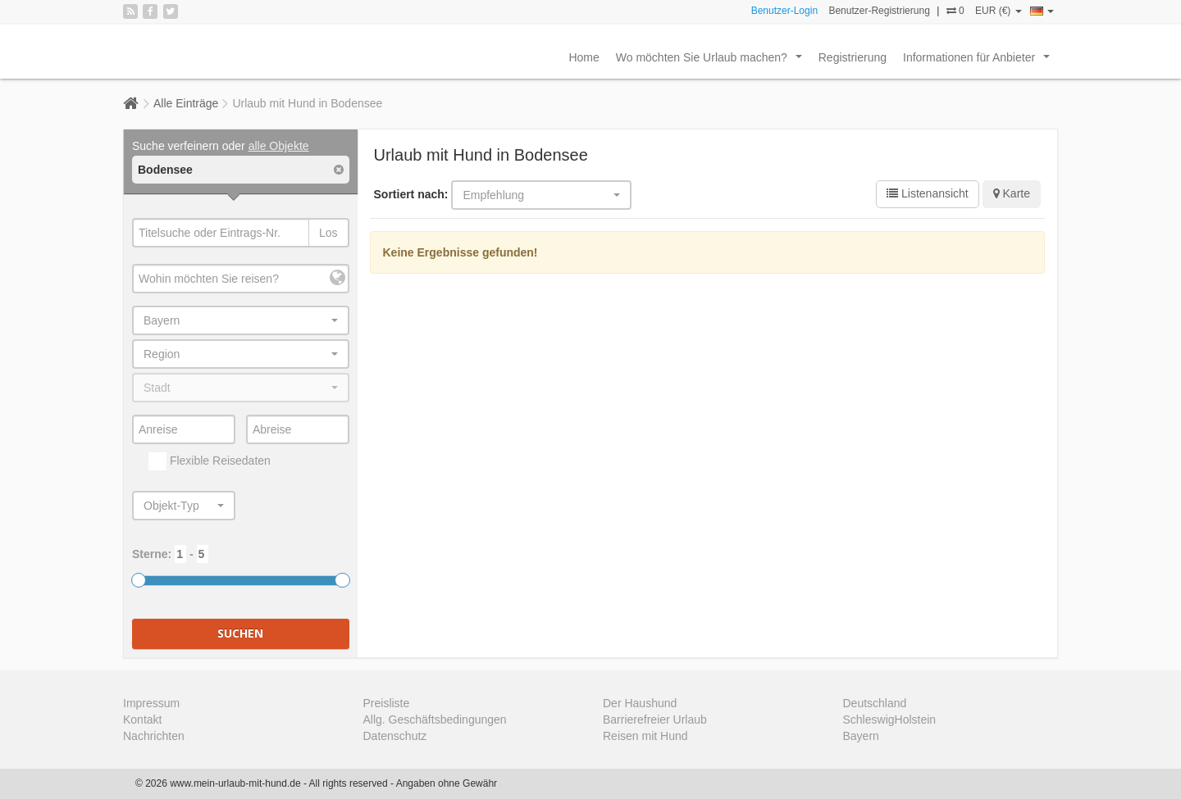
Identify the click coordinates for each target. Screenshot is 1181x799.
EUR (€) (998, 10)
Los (328, 232)
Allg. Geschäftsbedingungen (435, 719)
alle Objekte (279, 145)
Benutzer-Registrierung (878, 10)
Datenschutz (395, 735)
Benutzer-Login (784, 10)
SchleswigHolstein (890, 719)
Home (583, 57)
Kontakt (142, 719)
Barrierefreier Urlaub (655, 719)
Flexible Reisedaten (209, 461)
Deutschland (875, 703)
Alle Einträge (185, 103)
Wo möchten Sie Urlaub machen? (712, 61)
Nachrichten (154, 735)
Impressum (151, 703)
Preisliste (386, 703)
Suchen (240, 633)
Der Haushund (640, 703)
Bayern (861, 735)
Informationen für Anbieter (979, 61)
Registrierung (852, 57)
